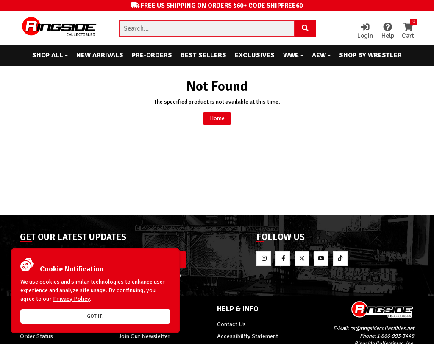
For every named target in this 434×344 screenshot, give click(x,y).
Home (217, 118)
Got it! (95, 316)
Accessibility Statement (247, 337)
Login (364, 31)
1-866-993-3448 (395, 337)
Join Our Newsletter (144, 337)
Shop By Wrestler (370, 55)
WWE (293, 55)
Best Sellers (203, 55)
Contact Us (231, 325)
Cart (407, 31)
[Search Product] (305, 28)
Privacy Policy (71, 298)
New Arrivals (99, 55)
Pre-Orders (152, 55)
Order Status (36, 337)
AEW (321, 55)
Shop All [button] (50, 55)
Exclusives (255, 55)
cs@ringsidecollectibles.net (382, 329)
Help (386, 31)
